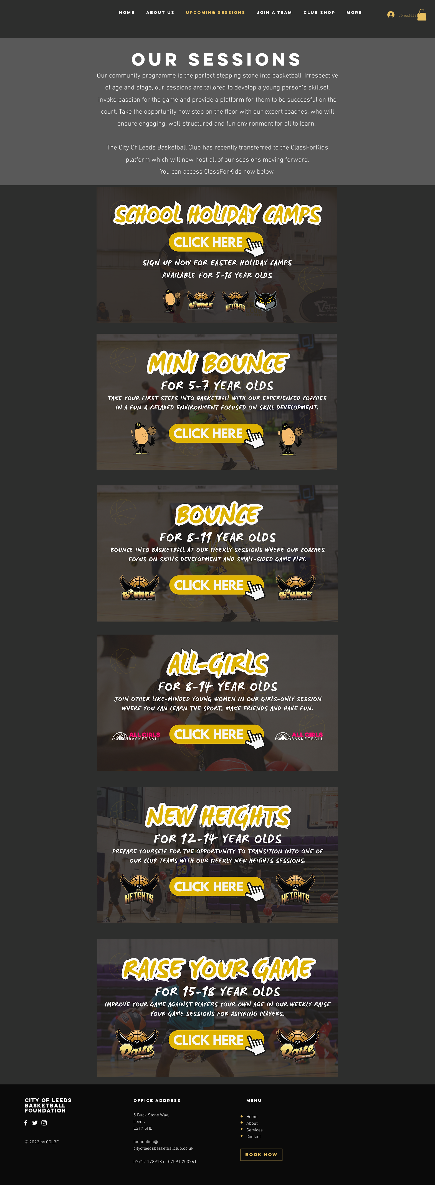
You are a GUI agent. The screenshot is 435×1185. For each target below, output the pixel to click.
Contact (253, 1137)
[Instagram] (44, 1122)
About (252, 1123)
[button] (422, 15)
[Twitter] (35, 1122)
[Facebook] (25, 1122)
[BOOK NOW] (261, 1155)
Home (251, 1117)
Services (254, 1130)
